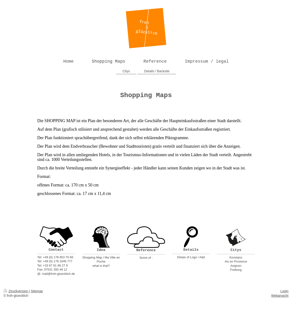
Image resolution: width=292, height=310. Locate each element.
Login (284, 291)
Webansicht (279, 295)
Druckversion (16, 291)
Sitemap (37, 291)
